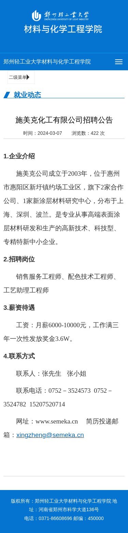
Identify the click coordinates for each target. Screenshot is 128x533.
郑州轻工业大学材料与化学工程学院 (47, 61)
